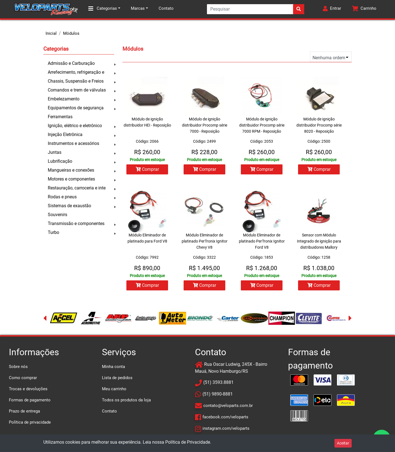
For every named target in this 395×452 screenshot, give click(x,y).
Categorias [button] (102, 8)
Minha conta (113, 366)
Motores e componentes (71, 179)
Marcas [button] (138, 8)
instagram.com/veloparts (225, 428)
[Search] (255, 9)
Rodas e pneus (62, 196)
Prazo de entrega (24, 411)
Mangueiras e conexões (71, 170)
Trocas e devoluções (28, 388)
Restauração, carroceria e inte (77, 188)
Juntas (54, 152)
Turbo (53, 232)
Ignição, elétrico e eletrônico (75, 125)
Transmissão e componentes (76, 223)
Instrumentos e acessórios (73, 143)
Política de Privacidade (187, 442)
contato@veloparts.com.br (228, 405)
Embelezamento (63, 99)
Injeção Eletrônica (65, 134)
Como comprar (23, 377)
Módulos (71, 33)
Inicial (51, 33)
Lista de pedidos (117, 377)
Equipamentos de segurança (76, 107)
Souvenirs (57, 214)
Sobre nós (18, 366)
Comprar (147, 169)
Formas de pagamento (30, 399)
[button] (332, 9)
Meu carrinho (114, 388)
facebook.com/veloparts (225, 416)
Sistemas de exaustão (69, 205)
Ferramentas (60, 116)
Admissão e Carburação (71, 63)
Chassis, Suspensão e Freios (76, 81)
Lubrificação (60, 161)
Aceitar (343, 443)
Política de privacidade (30, 422)
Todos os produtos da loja (126, 399)
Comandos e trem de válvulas (77, 90)
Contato (166, 8)
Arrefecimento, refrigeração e (76, 72)
